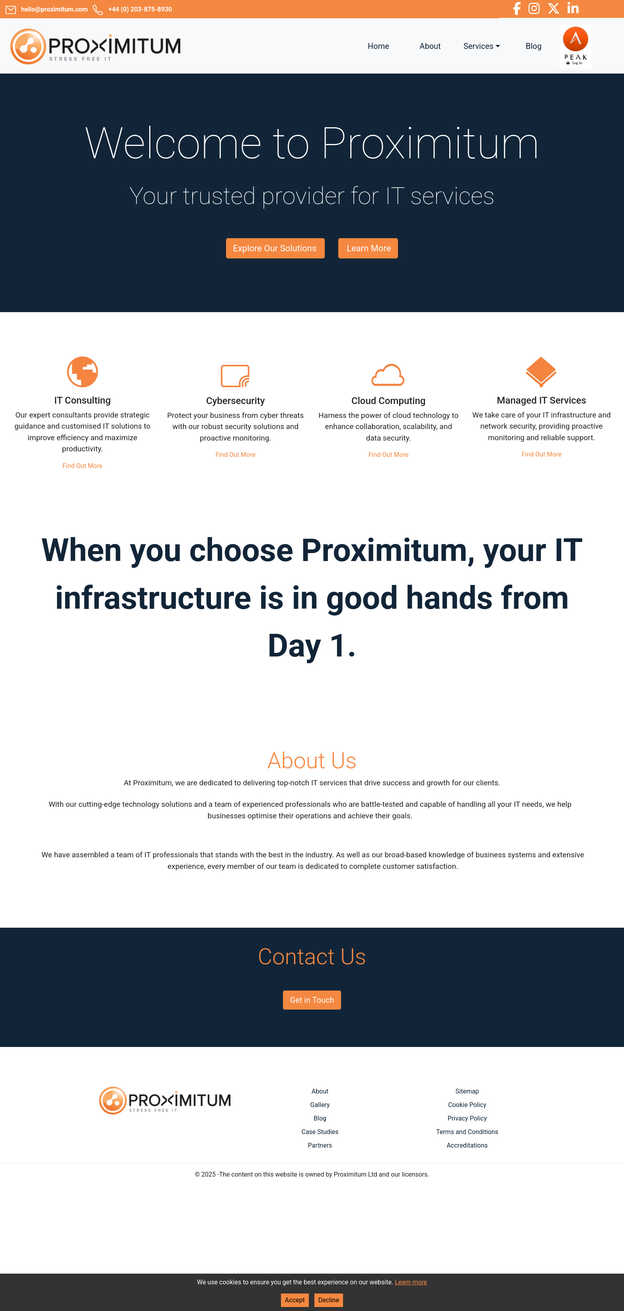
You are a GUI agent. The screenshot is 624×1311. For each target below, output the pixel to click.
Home (378, 46)
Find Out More (82, 466)
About (430, 46)
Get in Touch (312, 1000)
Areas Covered (164, 1119)
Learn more (411, 1282)
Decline (328, 1300)
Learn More (369, 248)
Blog (534, 46)
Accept (295, 1300)
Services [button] (478, 46)
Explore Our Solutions (274, 248)
